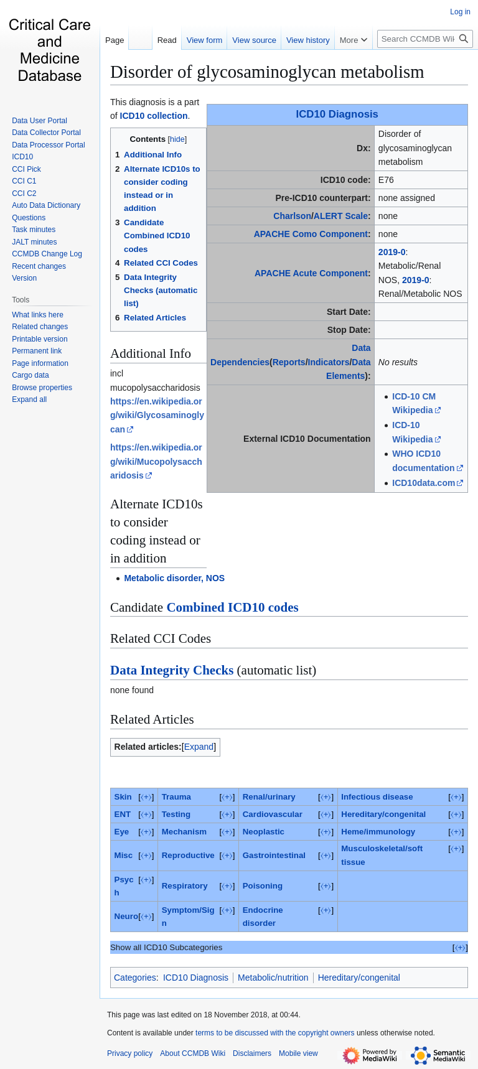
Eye (122, 831)
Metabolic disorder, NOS (174, 578)
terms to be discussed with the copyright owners (274, 1033)
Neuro (126, 916)
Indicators (329, 362)
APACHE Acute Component (311, 273)
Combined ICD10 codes (232, 607)
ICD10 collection (154, 116)
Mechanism (184, 831)
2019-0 (392, 252)
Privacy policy (129, 1053)
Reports (289, 362)
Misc (124, 855)
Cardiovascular (272, 814)
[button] (29, 399)
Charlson (292, 216)
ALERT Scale (341, 216)
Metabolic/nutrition (273, 978)
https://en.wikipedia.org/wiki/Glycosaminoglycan (157, 415)
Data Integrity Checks (171, 670)
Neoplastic (263, 831)
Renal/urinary (269, 796)
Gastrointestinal (274, 855)
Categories (135, 978)
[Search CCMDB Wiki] (425, 39)
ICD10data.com (423, 483)
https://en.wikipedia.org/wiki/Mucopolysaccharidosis (156, 461)
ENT (123, 814)
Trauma (176, 796)
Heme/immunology (378, 831)
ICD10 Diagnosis (337, 114)
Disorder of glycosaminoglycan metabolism (267, 72)
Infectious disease (377, 796)
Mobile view (298, 1053)
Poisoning (263, 885)
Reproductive (188, 855)
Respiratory (185, 885)
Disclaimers (252, 1053)
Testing (176, 814)
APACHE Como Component (311, 234)
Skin (123, 796)
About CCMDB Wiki (192, 1053)
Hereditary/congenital (383, 814)
